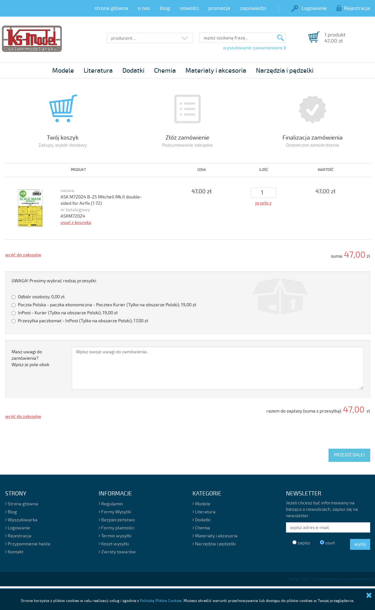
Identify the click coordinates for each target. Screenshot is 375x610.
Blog (11, 512)
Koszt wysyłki (114, 544)
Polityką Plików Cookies (161, 600)
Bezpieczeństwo (117, 520)
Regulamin (111, 504)
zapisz (301, 543)
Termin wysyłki (115, 536)
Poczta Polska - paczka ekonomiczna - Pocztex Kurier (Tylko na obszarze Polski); (104, 305)
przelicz (263, 203)
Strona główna (21, 504)
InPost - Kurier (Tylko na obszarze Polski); (65, 313)
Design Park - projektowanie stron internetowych (331, 579)
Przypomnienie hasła (27, 544)
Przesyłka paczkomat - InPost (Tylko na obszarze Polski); (80, 321)
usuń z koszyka (76, 222)
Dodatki (133, 71)
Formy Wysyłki (115, 512)
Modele (63, 71)
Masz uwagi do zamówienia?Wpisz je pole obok (30, 358)
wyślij (360, 544)
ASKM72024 (73, 216)
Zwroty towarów (117, 552)
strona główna (111, 8)
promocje (219, 8)
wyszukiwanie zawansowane (254, 48)
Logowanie (309, 8)
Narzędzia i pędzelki (285, 71)
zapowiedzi (253, 8)
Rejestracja (353, 8)
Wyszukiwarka (21, 520)
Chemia (165, 71)
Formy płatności (116, 528)
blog (165, 8)
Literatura (98, 71)
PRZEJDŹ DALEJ (349, 455)
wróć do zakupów (23, 255)
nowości (189, 8)
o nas (144, 8)
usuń (327, 543)
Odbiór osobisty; (38, 297)
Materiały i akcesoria (215, 71)
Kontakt (14, 552)
